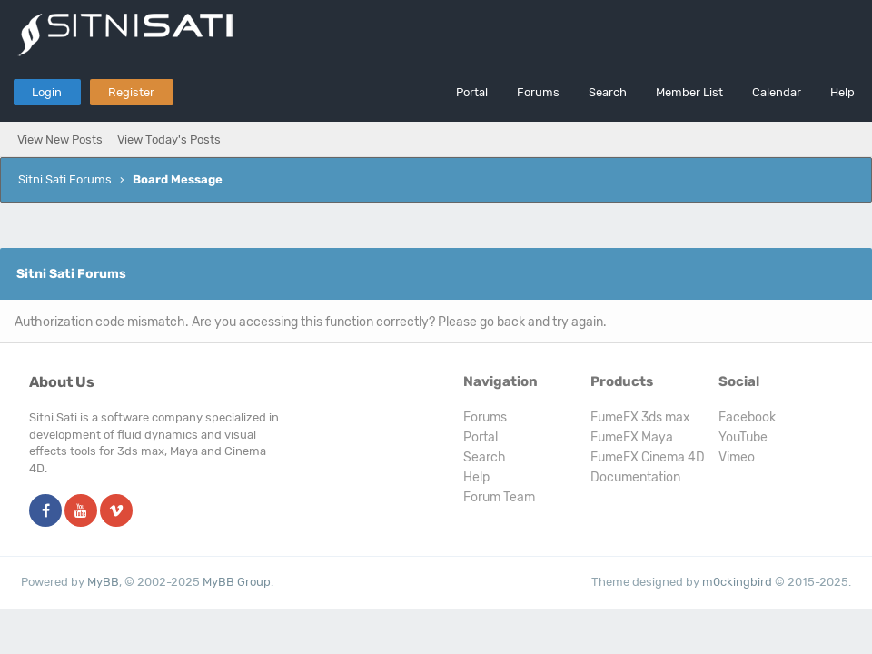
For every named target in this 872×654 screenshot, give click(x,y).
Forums (538, 92)
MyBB (103, 582)
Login (47, 92)
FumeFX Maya (631, 437)
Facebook (747, 417)
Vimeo (736, 457)
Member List (689, 92)
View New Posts (60, 139)
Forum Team (499, 497)
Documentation (635, 477)
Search (608, 92)
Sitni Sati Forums (65, 179)
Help (842, 92)
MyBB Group (237, 582)
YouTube (743, 437)
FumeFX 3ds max (640, 417)
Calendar (776, 92)
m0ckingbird (737, 582)
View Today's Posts (169, 139)
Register (131, 92)
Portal (472, 92)
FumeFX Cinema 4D (647, 457)
